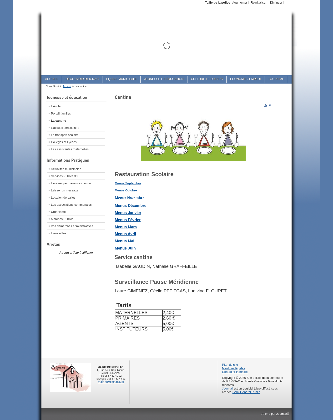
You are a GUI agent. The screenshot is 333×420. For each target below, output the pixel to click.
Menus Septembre (128, 183)
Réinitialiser (259, 2)
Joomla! (227, 388)
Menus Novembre (129, 197)
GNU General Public (246, 392)
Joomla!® (282, 413)
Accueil (67, 86)
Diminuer (276, 2)
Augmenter (239, 2)
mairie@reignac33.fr (111, 382)
